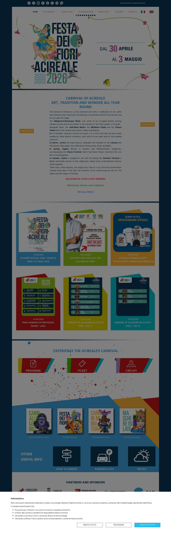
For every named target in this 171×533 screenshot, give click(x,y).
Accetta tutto (147, 525)
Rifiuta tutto (89, 525)
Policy (149, 503)
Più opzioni (119, 525)
